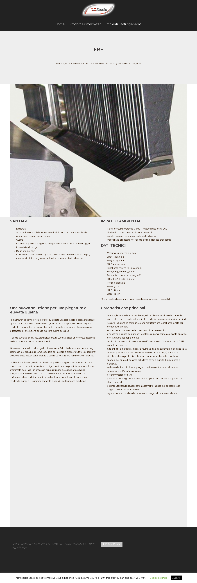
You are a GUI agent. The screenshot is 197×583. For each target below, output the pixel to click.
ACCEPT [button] (176, 578)
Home (60, 24)
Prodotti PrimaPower (85, 24)
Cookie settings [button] (158, 577)
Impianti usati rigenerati (124, 24)
